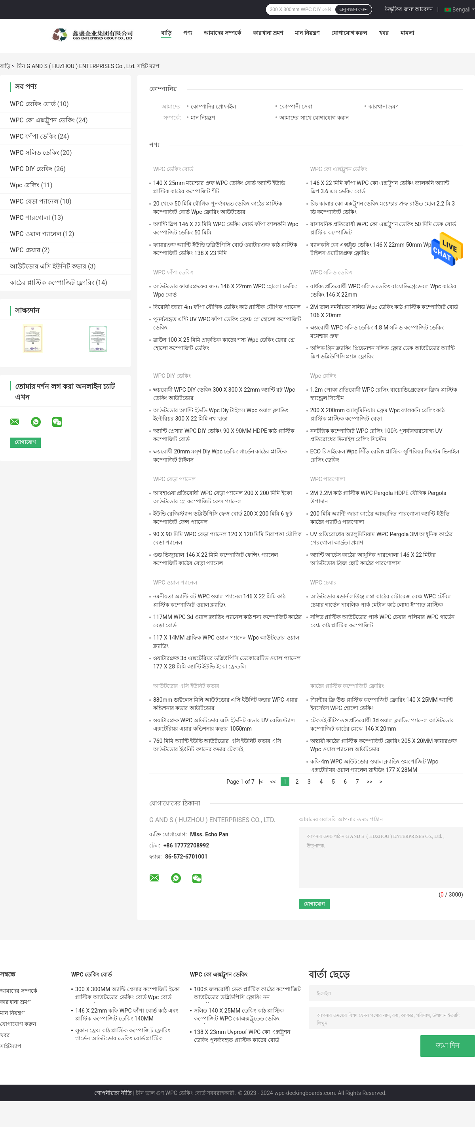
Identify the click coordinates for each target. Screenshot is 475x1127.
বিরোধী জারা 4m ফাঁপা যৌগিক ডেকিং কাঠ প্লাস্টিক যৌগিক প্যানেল (226, 307)
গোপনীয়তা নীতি (112, 1093)
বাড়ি (166, 33)
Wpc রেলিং (25, 185)
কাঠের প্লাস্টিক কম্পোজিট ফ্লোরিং (52, 282)
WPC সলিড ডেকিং (34, 152)
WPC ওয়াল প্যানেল (35, 234)
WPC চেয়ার (25, 250)
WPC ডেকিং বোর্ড (33, 104)
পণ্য (187, 33)
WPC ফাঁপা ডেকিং (33, 136)
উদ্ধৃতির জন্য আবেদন (409, 9)
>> (369, 782)
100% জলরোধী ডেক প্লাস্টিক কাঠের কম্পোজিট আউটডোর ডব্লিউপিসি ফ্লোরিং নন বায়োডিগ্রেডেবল (247, 994)
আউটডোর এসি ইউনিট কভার (48, 266)
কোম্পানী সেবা (295, 106)
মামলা (407, 33)
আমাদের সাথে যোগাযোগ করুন (313, 117)
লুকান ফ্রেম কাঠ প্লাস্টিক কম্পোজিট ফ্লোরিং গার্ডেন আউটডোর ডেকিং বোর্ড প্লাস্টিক (122, 1034)
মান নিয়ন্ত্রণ (307, 33)
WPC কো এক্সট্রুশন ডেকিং (42, 120)
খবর (384, 33)
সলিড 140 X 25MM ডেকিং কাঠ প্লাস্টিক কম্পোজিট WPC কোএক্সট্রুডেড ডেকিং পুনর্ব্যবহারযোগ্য (239, 1015)
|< (261, 782)
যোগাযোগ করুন (349, 33)
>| (381, 782)
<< (273, 782)
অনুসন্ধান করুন (353, 9)
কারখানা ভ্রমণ (268, 33)
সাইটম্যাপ (11, 1046)
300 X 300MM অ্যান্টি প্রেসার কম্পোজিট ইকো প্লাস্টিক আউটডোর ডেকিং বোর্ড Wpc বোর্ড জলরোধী (127, 994)
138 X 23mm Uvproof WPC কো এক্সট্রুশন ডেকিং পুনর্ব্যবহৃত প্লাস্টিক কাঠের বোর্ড (242, 1036)
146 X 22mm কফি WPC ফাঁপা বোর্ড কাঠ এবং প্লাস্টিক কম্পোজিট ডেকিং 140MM (126, 1014)
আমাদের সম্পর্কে (222, 33)
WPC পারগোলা (30, 217)
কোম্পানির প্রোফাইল (213, 106)
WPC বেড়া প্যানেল (34, 201)
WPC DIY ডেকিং (31, 169)
